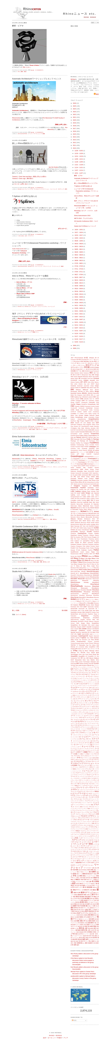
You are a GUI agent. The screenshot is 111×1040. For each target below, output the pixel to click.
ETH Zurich (96, 431)
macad (97, 500)
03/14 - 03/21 (79, 314)
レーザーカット (81, 857)
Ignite (78, 476)
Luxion (79, 500)
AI (71, 375)
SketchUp (73, 627)
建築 (44, 133)
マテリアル (93, 827)
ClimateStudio (92, 404)
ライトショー (93, 846)
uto (82, 648)
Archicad (96, 378)
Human (73, 473)
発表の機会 (94, 935)
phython (97, 539)
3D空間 (92, 367)
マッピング (83, 827)
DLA (85, 422)
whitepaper (93, 661)
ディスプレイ (74, 748)
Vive (98, 656)
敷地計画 (88, 937)
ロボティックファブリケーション (82, 865)
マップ (88, 827)
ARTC (85, 382)
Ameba (75, 376)
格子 (91, 873)
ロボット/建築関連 (76, 862)
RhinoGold (21, 369)
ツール (97, 746)
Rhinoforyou (88, 586)
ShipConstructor (75, 619)
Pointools (73, 544)
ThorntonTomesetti (75, 643)
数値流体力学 (92, 911)
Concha (93, 406)
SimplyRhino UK (76, 625)
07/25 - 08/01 (79, 263)
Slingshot (79, 627)
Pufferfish (84, 550)
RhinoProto (85, 593)
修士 (87, 906)
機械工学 (73, 879)
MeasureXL (85, 513)
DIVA (72, 422)
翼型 (86, 943)
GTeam (87, 465)
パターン (80, 780)
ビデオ (73, 795)
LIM (75, 498)
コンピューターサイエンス (82, 719)
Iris (85, 482)
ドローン (96, 771)
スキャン (55, 466)
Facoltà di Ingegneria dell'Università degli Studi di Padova (30, 410)
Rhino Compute (78, 564)
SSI (91, 632)
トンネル (73, 772)
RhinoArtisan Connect (84, 577)
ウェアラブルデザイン (93, 685)
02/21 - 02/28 (79, 322)
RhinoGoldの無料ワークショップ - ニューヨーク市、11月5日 (38, 339)
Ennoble (86, 430)
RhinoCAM (41, 458)
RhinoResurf (95, 593)
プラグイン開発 (78, 806)
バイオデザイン (77, 778)
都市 (95, 928)
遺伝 (96, 867)
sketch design (95, 625)
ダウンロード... (62, 228)
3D (96, 357)
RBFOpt (81, 553)
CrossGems (96, 411)
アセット (92, 669)
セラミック (83, 744)
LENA (92, 496)
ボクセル (96, 821)
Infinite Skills (95, 476)
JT (71, 485)
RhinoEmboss (75, 584)
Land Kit (73, 493)
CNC (72, 406)
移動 (93, 867)
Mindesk (80, 519)
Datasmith (92, 415)
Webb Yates (86, 660)
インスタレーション (76, 678)
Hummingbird (85, 473)
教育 (30, 429)
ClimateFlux (84, 404)
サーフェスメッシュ (92, 725)
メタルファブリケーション (88, 834)
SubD (79, 634)
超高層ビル (73, 928)
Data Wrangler (79, 415)
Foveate (73, 446)
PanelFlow (73, 533)
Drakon (93, 424)
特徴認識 (81, 932)
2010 (74, 148)
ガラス (94, 706)
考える (72, 898)
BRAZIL (84, 393)
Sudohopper (74, 636)
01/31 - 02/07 (79, 330)
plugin (97, 540)
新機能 (86, 909)
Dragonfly (88, 424)
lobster (88, 498)
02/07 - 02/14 (79, 328)
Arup (85, 384)
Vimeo (88, 652)
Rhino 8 (81, 562)
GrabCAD (89, 454)
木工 (72, 943)
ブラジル (91, 806)
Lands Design (85, 493)
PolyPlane (96, 544)
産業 (78, 904)
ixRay (97, 482)
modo (97, 520)
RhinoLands (84, 588)
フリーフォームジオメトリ (89, 810)
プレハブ (83, 812)
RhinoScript (89, 595)
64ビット (83, 369)
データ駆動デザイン (86, 752)
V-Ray (75, 650)
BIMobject (78, 389)
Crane (89, 411)
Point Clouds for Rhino (78, 542)
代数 (95, 922)
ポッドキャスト (80, 823)
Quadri (82, 552)
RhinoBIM (74, 578)
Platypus (93, 540)
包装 (74, 941)
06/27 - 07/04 (79, 274)
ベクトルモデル (94, 819)
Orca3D (56, 509)
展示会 (34, 468)
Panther (96, 533)
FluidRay (78, 443)
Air (76, 374)
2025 (74, 106)
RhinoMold (83, 590)
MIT (98, 519)
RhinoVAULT (82, 597)
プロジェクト (84, 814)
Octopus (92, 529)
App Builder (96, 376)
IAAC (79, 475)
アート (75, 667)
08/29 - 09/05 (79, 252)
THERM (73, 641)
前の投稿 (64, 610)
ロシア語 (86, 860)
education (93, 428)
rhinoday (86, 582)
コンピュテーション (81, 723)
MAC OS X (91, 500)
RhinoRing (82, 595)
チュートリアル (29, 189)
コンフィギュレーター (93, 723)
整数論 (74, 913)
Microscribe (89, 517)
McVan (80, 513)
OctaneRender (85, 529)
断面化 (82, 924)
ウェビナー (35, 306)
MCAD (92, 507)
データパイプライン (90, 748)
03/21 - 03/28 (79, 311)
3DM (81, 361)
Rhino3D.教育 (75, 573)
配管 (88, 935)
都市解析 (78, 930)
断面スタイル (76, 924)
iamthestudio (85, 475)
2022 (74, 114)
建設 (94, 890)
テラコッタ (83, 765)
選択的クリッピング (83, 919)
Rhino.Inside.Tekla (75, 571)
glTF (78, 454)
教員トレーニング (85, 883)
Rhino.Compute (74, 569)
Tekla (72, 639)
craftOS (85, 411)
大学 (98, 922)
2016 (74, 131)
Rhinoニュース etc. (79, 13)
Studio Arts (51, 574)
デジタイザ (92, 759)
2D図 (86, 357)
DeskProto (73, 421)
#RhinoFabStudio (78, 357)
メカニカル (93, 832)
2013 (74, 140)
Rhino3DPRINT (94, 573)
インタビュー (84, 680)
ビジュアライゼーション (82, 793)
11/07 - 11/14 (79, 170)
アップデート (80, 670)
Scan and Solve (94, 610)
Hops (85, 471)
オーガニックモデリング (86, 693)
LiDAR (72, 498)
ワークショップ (37, 133)
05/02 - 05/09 (79, 297)
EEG (97, 428)
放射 (77, 941)
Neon (72, 526)
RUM (81, 606)
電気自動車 (90, 928)
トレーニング (53, 189)
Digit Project (80, 421)
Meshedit (88, 515)
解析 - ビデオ (18, 26)
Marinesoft (15, 458)
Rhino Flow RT (87, 564)
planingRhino (86, 540)
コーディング (88, 715)
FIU (92, 439)
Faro (98, 437)
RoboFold (82, 605)
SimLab (72, 623)
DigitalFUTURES (89, 421)
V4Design (91, 650)
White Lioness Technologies (82, 661)
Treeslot (86, 643)
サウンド (73, 729)
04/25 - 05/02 (79, 300)
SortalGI (89, 630)
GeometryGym (74, 450)
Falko (94, 437)
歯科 (88, 904)
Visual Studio (88, 654)
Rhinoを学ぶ (83, 603)
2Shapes (91, 357)
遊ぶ (83, 943)
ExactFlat (73, 435)
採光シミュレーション (92, 902)
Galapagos (92, 446)
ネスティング (91, 774)
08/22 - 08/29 (79, 255)
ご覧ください (26, 67)
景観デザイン (77, 890)
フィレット (93, 799)
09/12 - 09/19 (79, 246)
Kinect (97, 487)
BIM (72, 389)
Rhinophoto (35, 466)
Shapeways (86, 617)
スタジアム (95, 741)
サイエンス (96, 727)
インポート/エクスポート (82, 684)
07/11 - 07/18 (79, 269)
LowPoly (92, 498)
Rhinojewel (74, 588)
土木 (48, 562)
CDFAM (73, 400)
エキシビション (94, 687)
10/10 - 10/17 (79, 235)
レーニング (89, 856)
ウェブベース (84, 687)
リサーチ (85, 851)
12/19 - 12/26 (79, 153)
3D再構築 (96, 367)
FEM (81, 439)
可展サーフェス (84, 871)
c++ (95, 395)
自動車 (45, 429)
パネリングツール (82, 783)
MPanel (81, 524)
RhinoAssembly (94, 577)
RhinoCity (96, 580)
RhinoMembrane (75, 590)
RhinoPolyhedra (75, 593)
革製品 (95, 873)
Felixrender (77, 439)
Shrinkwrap (74, 621)
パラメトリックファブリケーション (88, 789)
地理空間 (80, 926)
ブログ (91, 812)
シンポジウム (81, 739)
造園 (75, 921)
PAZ (72, 537)
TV (77, 645)
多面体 (93, 921)
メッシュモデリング (91, 836)
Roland (97, 605)
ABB (83, 371)
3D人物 (72, 369)
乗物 (72, 909)
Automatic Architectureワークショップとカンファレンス (36, 79)
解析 (22, 71)
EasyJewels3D (85, 426)
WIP (26, 235)
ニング (84, 774)
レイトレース (84, 855)
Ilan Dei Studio (53, 167)
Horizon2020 (91, 471)
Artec (89, 382)
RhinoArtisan (74, 577)
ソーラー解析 (89, 744)
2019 (74, 123)
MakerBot (73, 504)
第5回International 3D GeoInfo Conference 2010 (27, 552)
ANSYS (90, 376)
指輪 (83, 904)
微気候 (80, 937)
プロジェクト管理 (93, 814)
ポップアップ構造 (90, 823)
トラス (83, 769)
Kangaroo (77, 486)
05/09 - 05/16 (79, 294)
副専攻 (95, 937)
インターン (91, 678)
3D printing (84, 359)
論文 (78, 944)
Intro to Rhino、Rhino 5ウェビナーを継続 (30, 276)
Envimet (97, 430)
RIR (72, 605)
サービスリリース (81, 725)
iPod (97, 480)
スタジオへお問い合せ (21, 184)
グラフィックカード (89, 710)
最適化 (82, 902)
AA (87, 369)
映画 (40, 603)
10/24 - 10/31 (79, 229)
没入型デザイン (83, 941)
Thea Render (95, 639)
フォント (84, 802)
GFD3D (90, 450)
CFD (83, 400)
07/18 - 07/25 (79, 266)
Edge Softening (85, 428)
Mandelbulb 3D (88, 504)
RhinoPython (18, 420)
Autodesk (73, 385)
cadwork (90, 397)
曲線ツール (85, 885)
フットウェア (50, 427)
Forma (86, 444)
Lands (78, 493)
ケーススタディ (90, 714)
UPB (76, 648)
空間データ (94, 885)
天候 (77, 928)
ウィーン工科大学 (94, 683)
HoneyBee (80, 471)
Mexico (78, 517)
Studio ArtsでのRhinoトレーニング (27, 571)
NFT (72, 528)
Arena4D (92, 380)
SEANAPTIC (88, 612)
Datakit (20, 466)
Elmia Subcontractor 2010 (23, 436)
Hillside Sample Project (92, 469)
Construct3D (74, 408)
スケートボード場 (87, 741)
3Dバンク (75, 365)
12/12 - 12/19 (79, 156)
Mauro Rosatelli (94, 506)
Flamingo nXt (84, 441)
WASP (72, 660)
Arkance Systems (75, 382)
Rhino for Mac (81, 566)
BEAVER (83, 387)
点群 (86, 928)
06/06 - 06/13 (79, 283)
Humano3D (78, 473)
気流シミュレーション (79, 881)
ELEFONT (73, 430)
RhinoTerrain (30, 557)
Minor (93, 519)
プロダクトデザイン (88, 816)
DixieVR (77, 422)
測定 (87, 921)
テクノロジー (95, 755)
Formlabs (91, 444)
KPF (88, 489)
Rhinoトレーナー (90, 599)
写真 (78, 906)
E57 (80, 426)
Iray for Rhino (74, 482)
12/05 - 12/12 (79, 159)
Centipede (78, 400)
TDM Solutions (94, 637)
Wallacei (96, 658)
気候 (85, 879)
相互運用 (91, 919)
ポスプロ (73, 823)
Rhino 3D (91, 556)
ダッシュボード (77, 746)
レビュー (79, 858)
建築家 (76, 894)
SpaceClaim (96, 630)
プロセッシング (75, 816)
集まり (90, 906)
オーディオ (86, 695)
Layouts (83, 495)
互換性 (88, 894)
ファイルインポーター (81, 797)
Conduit (97, 406)
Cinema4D (92, 402)
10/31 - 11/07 (79, 173)
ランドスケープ (85, 849)
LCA (88, 495)
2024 (74, 109)
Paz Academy (77, 537)
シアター (90, 730)
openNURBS (74, 531)
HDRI (81, 469)
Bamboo (73, 387)
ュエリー (74, 846)
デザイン (80, 758)
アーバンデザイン (82, 667)
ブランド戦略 (86, 808)
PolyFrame (85, 544)
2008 (74, 348)
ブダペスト (90, 802)
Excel (77, 435)
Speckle (73, 632)
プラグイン (31, 235)
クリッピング (92, 712)
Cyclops (94, 413)
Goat (82, 454)
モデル (83, 840)
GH (94, 450)
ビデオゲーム (78, 795)
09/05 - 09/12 (79, 249)
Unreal (72, 648)
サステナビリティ (93, 729)
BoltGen (92, 391)
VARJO (97, 650)
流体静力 (90, 943)
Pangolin (90, 533)
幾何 (92, 877)
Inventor (85, 480)
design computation (89, 417)
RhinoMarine (95, 588)
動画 (78, 932)
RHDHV (79, 556)
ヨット (79, 846)
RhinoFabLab (94, 584)
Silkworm (91, 621)
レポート (84, 858)
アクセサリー (86, 669)
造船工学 (82, 921)
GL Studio (96, 452)
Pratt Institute (86, 546)
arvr (88, 384)
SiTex (89, 625)
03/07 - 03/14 (79, 316)
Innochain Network (77, 478)
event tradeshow (84, 433)
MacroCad (79, 502)
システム (86, 734)
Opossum (82, 531)
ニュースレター (95, 772)
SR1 (89, 632)
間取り (78, 877)
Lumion (97, 498)
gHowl (97, 450)
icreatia (94, 475)
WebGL (93, 660)
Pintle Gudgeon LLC (76, 540)
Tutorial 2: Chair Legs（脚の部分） (23, 178)
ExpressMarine (92, 435)
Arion (97, 380)
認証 (76, 933)
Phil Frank (77, 539)
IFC (75, 476)
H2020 (72, 467)
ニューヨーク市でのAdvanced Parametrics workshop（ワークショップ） (39, 244)
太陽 (86, 922)
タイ (94, 744)
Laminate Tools (95, 491)
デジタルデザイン (79, 761)
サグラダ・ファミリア (81, 729)
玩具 (84, 877)
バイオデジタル (86, 778)
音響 (91, 869)
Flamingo (96, 439)
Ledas (84, 496)
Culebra (82, 413)
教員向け (93, 883)
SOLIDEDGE (95, 628)
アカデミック (78, 669)
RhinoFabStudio (77, 586)
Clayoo (78, 404)
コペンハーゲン (74, 717)
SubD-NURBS (85, 634)
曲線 (81, 885)
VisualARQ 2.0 (82, 656)
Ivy (95, 482)
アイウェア (90, 667)
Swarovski (96, 636)
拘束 (74, 896)
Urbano (79, 648)
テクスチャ (77, 755)
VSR (87, 658)
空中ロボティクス (77, 887)
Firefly (88, 439)
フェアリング (89, 800)
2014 (74, 137)
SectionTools (74, 614)
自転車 (94, 904)
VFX (78, 652)
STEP (72, 634)
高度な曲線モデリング (87, 900)
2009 (74, 345)
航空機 (84, 898)
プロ (87, 812)
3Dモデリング (91, 365)
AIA (74, 374)
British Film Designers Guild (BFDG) (80, 395)
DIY (81, 422)
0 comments (39, 70)
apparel (72, 378)
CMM (97, 404)
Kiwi (85, 489)
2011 (74, 145)
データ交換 (74, 754)
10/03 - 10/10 (79, 238)
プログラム (78, 814)
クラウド (94, 708)
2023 (74, 111)
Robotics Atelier (90, 605)
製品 (95, 915)
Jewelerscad (86, 484)
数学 (86, 911)
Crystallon (73, 413)
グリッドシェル (83, 712)
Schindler (79, 612)
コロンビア (82, 717)
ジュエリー (29, 369)
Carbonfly (86, 398)
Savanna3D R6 (83, 608)
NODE (81, 528)
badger (97, 385)
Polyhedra (90, 544)
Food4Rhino (94, 443)
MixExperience (74, 520)
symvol (77, 637)
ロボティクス (94, 862)
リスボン (91, 851)
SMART (84, 627)
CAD (72, 397)
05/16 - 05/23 (79, 291)
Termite (76, 639)
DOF (97, 422)
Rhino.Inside (83, 569)
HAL (84, 467)
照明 (79, 907)
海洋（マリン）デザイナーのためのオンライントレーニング (38, 314)
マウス (97, 825)
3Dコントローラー (82, 363)
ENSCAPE (91, 430)
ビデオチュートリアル (90, 795)
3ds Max (91, 361)
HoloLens (73, 471)
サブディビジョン (76, 731)
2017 (74, 128)
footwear (73, 444)
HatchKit (97, 467)
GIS (87, 452)
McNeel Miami (83, 509)
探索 (72, 924)
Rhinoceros (74, 580)
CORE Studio (75, 410)
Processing (82, 548)
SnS (80, 628)
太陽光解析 (90, 922)
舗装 (72, 941)
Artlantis (80, 384)
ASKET (93, 384)
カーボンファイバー (87, 704)
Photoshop (91, 539)
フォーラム (96, 800)
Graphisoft (96, 454)
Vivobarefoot (74, 658)
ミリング (84, 832)
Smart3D (89, 627)
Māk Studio (96, 502)
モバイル (94, 840)
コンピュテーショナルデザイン (85, 720)
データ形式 (96, 752)
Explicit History (83, 435)
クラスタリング (79, 710)
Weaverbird (78, 660)
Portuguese (79, 546)
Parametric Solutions (88, 535)
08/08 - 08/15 (79, 260)
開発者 (84, 874)
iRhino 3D (81, 482)
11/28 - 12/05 (79, 162)
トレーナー (79, 771)
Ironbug (89, 482)
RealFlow (86, 553)
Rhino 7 (75, 562)
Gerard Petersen (83, 450)
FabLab (78, 437)
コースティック (79, 715)
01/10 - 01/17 (79, 339)
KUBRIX (93, 489)
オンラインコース (79, 701)
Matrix (80, 506)
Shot (98, 619)
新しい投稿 (15, 610)
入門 (98, 932)
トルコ (74, 771)
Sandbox (96, 606)
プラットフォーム (78, 808)
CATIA (97, 398)
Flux (82, 443)
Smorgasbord (95, 627)
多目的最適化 (81, 922)
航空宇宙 (80, 898)
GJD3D (91, 452)
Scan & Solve (34, 65)
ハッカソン (87, 780)
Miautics (83, 517)
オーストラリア (79, 695)
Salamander (91, 606)
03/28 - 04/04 (79, 308)
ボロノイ (93, 825)
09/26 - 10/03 (79, 241)
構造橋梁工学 (89, 896)
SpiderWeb (84, 632)
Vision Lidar (82, 654)
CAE (94, 397)
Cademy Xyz (77, 397)
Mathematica (74, 506)
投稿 (74, 1020)
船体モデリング (92, 917)
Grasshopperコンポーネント (80, 458)
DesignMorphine (94, 419)
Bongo (97, 391)
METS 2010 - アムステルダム (25, 478)
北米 (44, 1038)
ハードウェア (89, 776)
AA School (90, 369)
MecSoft (90, 513)
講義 (88, 898)
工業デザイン (39, 429)
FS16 (82, 446)
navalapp (93, 524)
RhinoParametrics (17, 511)
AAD (95, 369)
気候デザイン (90, 879)
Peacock (89, 537)
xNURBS (96, 663)
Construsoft (81, 408)
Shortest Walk (91, 619)
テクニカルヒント (86, 755)
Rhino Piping (79, 567)
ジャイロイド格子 (77, 736)
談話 (85, 924)
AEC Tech (96, 373)
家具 (66, 189)
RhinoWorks (90, 597)
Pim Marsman (47, 118)
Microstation (96, 517)
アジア (66, 1038)
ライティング (85, 846)
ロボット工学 (86, 862)
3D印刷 (87, 367)
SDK (83, 612)
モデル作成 (88, 840)
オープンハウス (75, 697)
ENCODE (80, 430)
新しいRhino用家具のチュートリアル (28, 143)
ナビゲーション (80, 772)
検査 (85, 894)
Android (80, 376)
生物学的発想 (79, 915)
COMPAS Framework (85, 406)
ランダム (78, 849)
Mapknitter (96, 504)
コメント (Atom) (21, 614)
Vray (84, 658)
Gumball (92, 465)
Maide (90, 502)
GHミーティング (81, 452)
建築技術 (80, 894)
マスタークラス (75, 827)
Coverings (96, 410)
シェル (89, 732)
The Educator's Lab (84, 639)
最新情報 (77, 902)
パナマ (95, 782)
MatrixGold (86, 506)
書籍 (72, 907)
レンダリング (78, 860)
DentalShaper (79, 417)
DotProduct (73, 424)
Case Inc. (92, 398)
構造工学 (96, 896)
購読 (96, 94)
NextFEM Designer (94, 526)
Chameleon (91, 400)
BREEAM (90, 393)
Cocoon (77, 406)
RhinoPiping (95, 591)
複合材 (80, 939)
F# (98, 435)
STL (75, 634)
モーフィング (87, 838)
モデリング (61, 189)
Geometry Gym (94, 448)
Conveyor (96, 408)
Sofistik (84, 628)
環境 (80, 876)
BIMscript (85, 389)
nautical (88, 524)
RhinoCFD (85, 580)
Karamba (96, 486)
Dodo (93, 422)
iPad (90, 480)
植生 (80, 909)
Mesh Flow (73, 515)
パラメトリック (47, 266)
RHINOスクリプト (78, 599)
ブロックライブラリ (84, 817)
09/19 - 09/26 (79, 243)
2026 (74, 103)
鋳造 (86, 926)
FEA (19, 71)
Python (30, 427)
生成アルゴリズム (82, 913)
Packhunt (96, 531)
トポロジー (92, 767)
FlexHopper (92, 441)
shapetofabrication (75, 617)
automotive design (89, 385)
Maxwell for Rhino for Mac (83, 507)
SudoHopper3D (83, 636)
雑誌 (75, 904)
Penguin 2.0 (95, 537)
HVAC (90, 473)
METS (14, 502)
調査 (98, 926)
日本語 (94, 932)
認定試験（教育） (94, 933)
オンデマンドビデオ (89, 698)
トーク (93, 765)
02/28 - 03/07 (79, 319)
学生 (74, 876)
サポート (85, 730)
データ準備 (86, 754)
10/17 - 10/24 (79, 232)
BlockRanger (74, 391)
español (77, 431)
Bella (88, 387)
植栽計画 (76, 909)
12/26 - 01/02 (79, 150)
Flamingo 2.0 (75, 441)
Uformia (73, 647)
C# (92, 395)
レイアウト (77, 855)
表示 (84, 937)
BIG (98, 387)
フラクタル (85, 806)
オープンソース (94, 695)
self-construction (83, 614)
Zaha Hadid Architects (81, 665)
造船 (51, 519)
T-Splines (21, 235)
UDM (97, 645)
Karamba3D (74, 487)
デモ (79, 765)
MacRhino (73, 502)
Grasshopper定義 (82, 464)
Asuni (97, 384)
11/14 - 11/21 (79, 167)
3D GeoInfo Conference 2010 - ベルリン (29, 526)
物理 (83, 939)
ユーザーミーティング (22, 429)
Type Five (88, 645)
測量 (41, 562)
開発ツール (79, 873)
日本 (85, 932)
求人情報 (95, 881)
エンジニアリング (89, 691)
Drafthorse (79, 424)
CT (78, 413)
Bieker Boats (93, 387)
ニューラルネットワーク (77, 774)
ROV (78, 606)
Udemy (94, 645)
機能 (82, 879)
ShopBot (82, 619)
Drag (84, 424)
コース (73, 715)
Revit (97, 554)
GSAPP (83, 465)
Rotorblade (73, 606)
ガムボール (84, 706)
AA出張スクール (76, 371)
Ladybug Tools (85, 491)
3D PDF (78, 359)
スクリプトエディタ (78, 741)
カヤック (89, 706)
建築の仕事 (77, 892)
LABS (72, 491)
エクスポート (75, 689)
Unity (86, 647)
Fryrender (77, 446)
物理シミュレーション (92, 939)
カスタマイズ (77, 706)
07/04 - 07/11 (79, 272)
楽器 (78, 875)
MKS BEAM (82, 520)
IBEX (90, 475)
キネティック (82, 708)
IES (72, 476)
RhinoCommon (75, 582)
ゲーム (97, 713)
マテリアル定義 (84, 828)
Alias (90, 374)
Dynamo (76, 426)
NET (81, 526)
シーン (95, 730)
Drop (72, 426)
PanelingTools (82, 533)
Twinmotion (82, 645)
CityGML (73, 404)
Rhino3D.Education (93, 571)
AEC (91, 373)
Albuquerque (85, 374)
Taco (88, 637)
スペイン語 (88, 743)
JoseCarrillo (93, 484)
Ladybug (78, 491)
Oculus (97, 529)
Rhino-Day (96, 567)
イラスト (96, 676)
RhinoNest (95, 590)
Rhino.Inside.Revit (93, 569)
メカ (62, 427)
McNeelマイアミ (87, 511)
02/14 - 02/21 (79, 325)
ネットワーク (81, 776)
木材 (75, 943)
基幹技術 (88, 877)
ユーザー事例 (87, 844)
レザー (94, 856)
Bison (91, 389)
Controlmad (89, 408)
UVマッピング (88, 648)
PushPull (90, 550)
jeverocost (80, 484)
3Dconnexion (76, 361)
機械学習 (96, 877)
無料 (93, 941)
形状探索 (89, 887)
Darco (72, 415)
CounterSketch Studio (86, 410)
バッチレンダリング (78, 782)
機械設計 (78, 879)
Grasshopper (22, 133)
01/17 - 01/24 (79, 336)
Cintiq (97, 402)
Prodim (87, 548)
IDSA (97, 475)
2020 (74, 120)
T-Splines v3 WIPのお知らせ (24, 196)
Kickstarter (91, 487)
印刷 (73, 869)
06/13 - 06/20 (79, 280)
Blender (97, 389)
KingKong (73, 489)
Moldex (72, 522)
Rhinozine (96, 597)
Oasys (79, 529)
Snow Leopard (74, 628)
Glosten (73, 454)
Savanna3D (74, 608)
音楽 (88, 869)
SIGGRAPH (81, 621)
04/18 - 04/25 (79, 302)
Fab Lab (73, 437)
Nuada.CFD (90, 528)
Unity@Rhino (92, 647)
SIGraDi (86, 621)
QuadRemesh (74, 552)
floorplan (73, 443)
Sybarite (73, 637)
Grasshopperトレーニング (85, 460)
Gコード (96, 465)
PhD (72, 539)
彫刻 (25, 71)
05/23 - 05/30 (79, 288)
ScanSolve (74, 612)
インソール (85, 678)
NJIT (78, 528)
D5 (98, 413)
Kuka (97, 489)
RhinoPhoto (50, 458)
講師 (91, 898)
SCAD (86, 610)
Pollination (79, 544)
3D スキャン (90, 359)
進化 (90, 909)
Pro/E (77, 548)
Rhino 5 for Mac (85, 558)
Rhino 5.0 (28, 306)
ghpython (73, 452)
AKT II (79, 374)
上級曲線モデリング (94, 907)
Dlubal (89, 422)
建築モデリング (87, 892)
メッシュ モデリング (79, 836)
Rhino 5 (77, 558)
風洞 (92, 937)
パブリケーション (87, 785)
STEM (97, 632)
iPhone (94, 480)
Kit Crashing (80, 489)
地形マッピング (91, 924)
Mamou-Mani (80, 504)
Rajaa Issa (95, 552)
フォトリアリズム (76, 802)
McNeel (35, 515)
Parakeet (80, 535)
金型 (90, 885)
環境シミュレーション (89, 875)
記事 (90, 881)
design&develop (82, 419)
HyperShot (95, 473)
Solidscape (74, 630)
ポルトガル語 (87, 825)
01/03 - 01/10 (79, 342)
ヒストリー (96, 793)
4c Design (77, 369)
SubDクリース (94, 634)
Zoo (93, 665)
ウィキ (72, 685)
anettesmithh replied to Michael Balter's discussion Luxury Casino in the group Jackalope (83, 978)
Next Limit (85, 526)
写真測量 (82, 906)
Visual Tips (96, 654)
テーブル (91, 754)
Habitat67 (78, 467)
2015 (74, 134)
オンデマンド (80, 698)
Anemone (85, 376)
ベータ (87, 819)
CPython (79, 411)
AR (79, 378)
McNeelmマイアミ (75, 511)
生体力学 (91, 913)
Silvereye (96, 621)
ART (81, 382)
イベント (30, 133)
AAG (97, 369)
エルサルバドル (77, 691)
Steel (93, 632)
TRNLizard (96, 643)
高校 (93, 898)
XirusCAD (90, 663)
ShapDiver (90, 614)
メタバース (76, 834)
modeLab (22, 248)
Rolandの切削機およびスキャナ (56, 460)
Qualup (87, 552)
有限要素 (79, 943)
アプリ (94, 672)
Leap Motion (95, 495)
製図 (89, 915)
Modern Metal (91, 520)
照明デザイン (84, 907)
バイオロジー (95, 778)
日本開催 (89, 932)
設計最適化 (80, 917)
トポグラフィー (83, 767)
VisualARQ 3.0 (92, 656)
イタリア (73, 676)
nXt (76, 529)
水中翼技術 (82, 911)
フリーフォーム (77, 810)
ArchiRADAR (74, 380)
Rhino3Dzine (80, 575)
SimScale (84, 625)
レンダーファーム (91, 858)
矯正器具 (77, 885)
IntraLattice (80, 480)
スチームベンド (74, 742)
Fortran (97, 444)
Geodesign (84, 448)
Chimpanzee (84, 402)
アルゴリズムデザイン (83, 674)
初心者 (97, 906)
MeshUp (93, 515)
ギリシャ (89, 708)
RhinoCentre (16, 118)
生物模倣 (85, 915)
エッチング (89, 689)
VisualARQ (74, 656)
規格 (87, 881)
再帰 (95, 900)
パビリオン (91, 783)
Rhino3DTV (74, 575)
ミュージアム (76, 832)
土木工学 (93, 930)
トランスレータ (89, 769)
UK (77, 647)
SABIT (85, 606)
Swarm (91, 636)
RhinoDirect (95, 582)
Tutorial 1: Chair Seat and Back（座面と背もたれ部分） (29, 176)
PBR (82, 537)
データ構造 (80, 754)
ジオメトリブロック (78, 734)
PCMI (85, 537)
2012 (74, 142)
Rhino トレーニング (88, 567)
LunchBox (73, 500)
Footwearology (80, 444)
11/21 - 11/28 (79, 164)
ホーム (40, 610)
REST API (92, 553)
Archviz (80, 380)
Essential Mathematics (86, 431)
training (82, 643)
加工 (78, 871)
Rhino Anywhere (88, 562)
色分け (83, 909)
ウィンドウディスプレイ (80, 685)
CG (87, 400)
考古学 (76, 898)
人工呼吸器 (94, 909)
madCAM (85, 502)
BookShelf (73, 393)
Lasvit (78, 495)
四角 (81, 904)
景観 (34, 562)
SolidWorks (82, 630)
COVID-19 (73, 411)
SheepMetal (96, 617)
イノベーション (80, 676)
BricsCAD (96, 393)
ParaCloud (74, 535)
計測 (91, 890)
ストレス (81, 742)
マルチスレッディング (86, 830)
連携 (75, 944)
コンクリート (90, 717)
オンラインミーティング (84, 703)
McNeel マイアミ (93, 509)
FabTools (90, 437)
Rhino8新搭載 (88, 575)
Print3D (73, 548)
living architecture (81, 498)
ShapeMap (96, 616)
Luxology (84, 500)
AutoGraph (80, 385)
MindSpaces (87, 519)
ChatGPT (77, 402)
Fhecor (84, 439)
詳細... (65, 302)
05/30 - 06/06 (79, 286)
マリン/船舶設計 (76, 830)
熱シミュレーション (77, 935)
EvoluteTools (95, 433)
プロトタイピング (79, 819)
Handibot (90, 467)
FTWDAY (86, 446)
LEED (88, 496)
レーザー (90, 855)
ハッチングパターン (89, 782)
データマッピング (89, 750)
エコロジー (82, 689)
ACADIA (87, 371)
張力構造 (90, 926)
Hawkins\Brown (74, 469)
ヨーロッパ (52, 1038)
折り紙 (75, 917)
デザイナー (73, 757)
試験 (86, 904)
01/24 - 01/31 (79, 333)
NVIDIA (73, 529)
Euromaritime (74, 433)
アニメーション (86, 672)
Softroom (89, 628)
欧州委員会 (84, 869)
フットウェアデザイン (79, 804)
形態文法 (95, 887)
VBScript (73, 652)
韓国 (81, 877)
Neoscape (76, 526)
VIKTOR (83, 652)
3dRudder (86, 361)
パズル (76, 780)
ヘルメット (79, 821)
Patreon (97, 535)
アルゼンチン (95, 674)
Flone (97, 441)
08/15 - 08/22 (79, 257)
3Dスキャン (91, 363)
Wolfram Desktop (83, 663)
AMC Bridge (95, 374)
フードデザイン (80, 800)
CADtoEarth (85, 397)
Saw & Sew (81, 610)
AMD (72, 376)
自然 (91, 904)
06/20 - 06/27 (79, 277)
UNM (97, 647)
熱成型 (84, 935)
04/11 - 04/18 (79, 305)
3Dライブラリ (79, 367)
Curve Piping (88, 413)
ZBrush (89, 665)
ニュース (88, 772)
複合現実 (75, 939)
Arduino (86, 380)
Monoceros (83, 522)
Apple (76, 378)
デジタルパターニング (92, 761)
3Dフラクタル (81, 365)
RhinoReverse (74, 595)
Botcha (79, 393)
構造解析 (82, 896)
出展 (94, 906)
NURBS (96, 528)
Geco (78, 448)
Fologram (86, 443)
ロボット (96, 860)
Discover (97, 421)
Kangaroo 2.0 (86, 485)
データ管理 (76, 752)
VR (81, 658)
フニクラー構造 (89, 804)
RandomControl (75, 553)
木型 (98, 941)
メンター (81, 838)
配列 (90, 935)
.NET (72, 357)
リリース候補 (95, 853)
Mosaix (97, 522)
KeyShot (83, 487)
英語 (80, 869)
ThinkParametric (81, 641)
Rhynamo (96, 603)
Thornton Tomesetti (93, 641)
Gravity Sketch (77, 465)
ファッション (78, 799)
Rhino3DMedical (84, 573)
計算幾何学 (85, 890)
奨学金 (76, 907)
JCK (72, 484)
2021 (74, 117)
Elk (77, 430)
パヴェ (72, 780)
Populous (73, 546)
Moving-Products (75, 524)
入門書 (73, 933)
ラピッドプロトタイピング (83, 848)
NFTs (74, 528)
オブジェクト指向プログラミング (89, 697)
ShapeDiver (84, 616)
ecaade (91, 426)
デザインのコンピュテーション (80, 759)
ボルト (81, 825)
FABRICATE (85, 437)
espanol (73, 431)
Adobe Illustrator (75, 373)
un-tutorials (81, 647)
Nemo (97, 524)
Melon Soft (96, 513)
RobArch (75, 605)
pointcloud (90, 542)
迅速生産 (77, 911)
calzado (77, 398)
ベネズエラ (73, 821)
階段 (88, 873)
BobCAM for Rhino (83, 391)
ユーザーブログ (86, 842)
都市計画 (84, 930)
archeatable (84, 378)
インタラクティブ (93, 680)
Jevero (75, 484)
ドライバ (79, 769)
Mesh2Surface (81, 515)
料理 (95, 943)
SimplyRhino (95, 623)
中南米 (59, 1038)
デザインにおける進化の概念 (91, 757)
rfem (76, 556)
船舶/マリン (36, 332)
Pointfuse (96, 542)
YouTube (73, 665)
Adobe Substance (84, 373)
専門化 (85, 917)
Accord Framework (94, 371)
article (75, 384)
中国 (83, 926)
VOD (79, 658)
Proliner (92, 548)
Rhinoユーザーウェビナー (84, 601)
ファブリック (87, 799)
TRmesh (91, 643)
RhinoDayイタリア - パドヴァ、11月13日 (30, 377)
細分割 (72, 904)
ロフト (91, 860)
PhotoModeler (84, 539)
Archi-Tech (90, 378)
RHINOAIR (96, 575)
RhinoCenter (88, 578)
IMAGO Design (85, 476)
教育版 (78, 883)
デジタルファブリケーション (41, 189)
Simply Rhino (85, 623)
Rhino (34, 420)
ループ (73, 855)
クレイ (82, 713)
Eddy (79, 428)
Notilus (85, 528)
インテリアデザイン (77, 682)
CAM (81, 399)
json (98, 484)
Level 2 (97, 496)
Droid (97, 424)
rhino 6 (87, 560)
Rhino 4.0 (21, 189)
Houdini (97, 471)
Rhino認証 (90, 603)
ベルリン (84, 821)
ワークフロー (88, 867)
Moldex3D (77, 522)
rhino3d (83, 571)
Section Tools (95, 612)
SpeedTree (78, 632)
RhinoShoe (96, 595)
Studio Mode (16, 248)
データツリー (81, 748)
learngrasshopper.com (76, 496)
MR (85, 524)
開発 (74, 874)
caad (97, 395)
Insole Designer (89, 478)
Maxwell (73, 507)
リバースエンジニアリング (25, 468)
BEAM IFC (78, 387)
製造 (92, 915)
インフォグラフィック (89, 682)
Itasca (92, 482)
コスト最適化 (95, 715)
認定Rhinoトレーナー (83, 933)
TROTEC (73, 645)
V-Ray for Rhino (83, 650)
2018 (74, 125)
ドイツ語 (89, 765)
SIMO (77, 623)
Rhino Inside (91, 566)
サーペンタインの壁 (88, 727)
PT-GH (78, 550)
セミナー (76, 744)
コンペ (73, 725)
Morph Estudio (91, 522)
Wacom (91, 658)
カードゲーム (77, 704)
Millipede (73, 519)
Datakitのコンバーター (37, 460)
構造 (77, 896)
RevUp (72, 556)
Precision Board (95, 546)
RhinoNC (89, 590)
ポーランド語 (90, 821)
